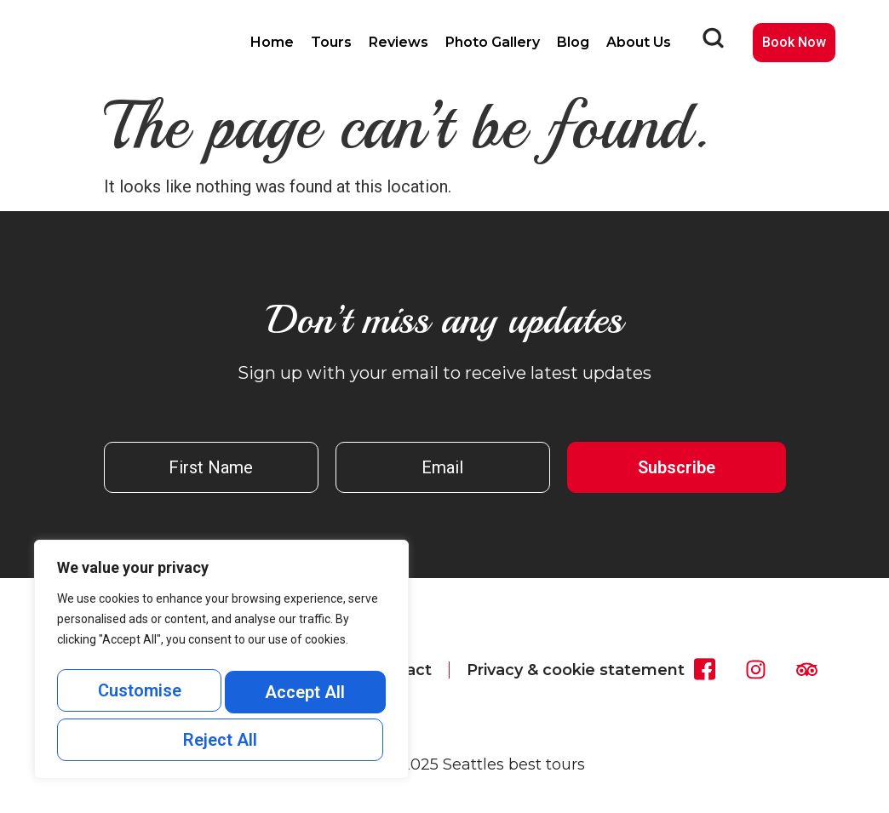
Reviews (398, 42)
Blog (573, 42)
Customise (138, 697)
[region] (221, 665)
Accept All (221, 740)
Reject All (303, 697)
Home (272, 42)
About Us (638, 42)
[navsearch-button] (713, 43)
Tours (331, 42)
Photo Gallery (492, 42)
